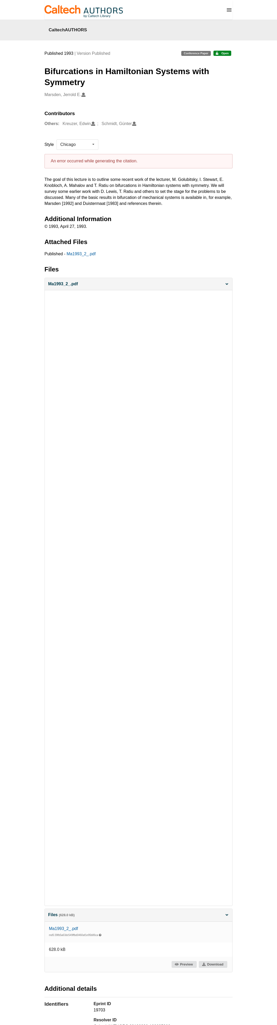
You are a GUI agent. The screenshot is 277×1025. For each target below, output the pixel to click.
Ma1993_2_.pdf (81, 254)
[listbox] (77, 144)
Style (49, 144)
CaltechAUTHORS (68, 29)
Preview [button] (184, 964)
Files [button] (138, 915)
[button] (138, 284)
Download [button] (212, 964)
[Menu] (229, 10)
